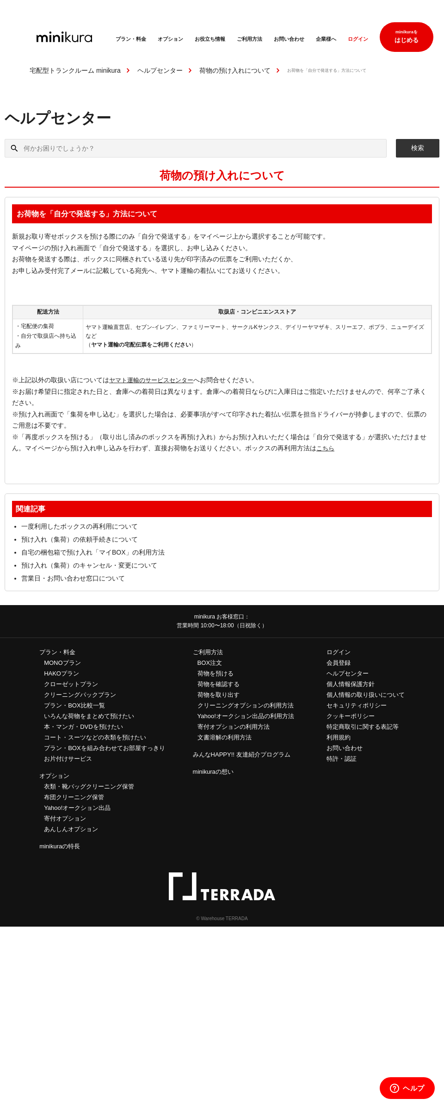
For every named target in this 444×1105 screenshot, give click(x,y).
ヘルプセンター (160, 70)
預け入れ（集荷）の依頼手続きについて (79, 539)
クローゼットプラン (71, 684)
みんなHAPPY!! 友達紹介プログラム (241, 754)
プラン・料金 (131, 39)
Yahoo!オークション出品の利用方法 (245, 716)
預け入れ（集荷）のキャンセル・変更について (89, 565)
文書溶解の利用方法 (224, 737)
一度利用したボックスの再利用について (79, 526)
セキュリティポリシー (357, 705)
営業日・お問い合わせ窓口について (73, 578)
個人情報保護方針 (351, 684)
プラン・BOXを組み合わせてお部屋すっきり (104, 748)
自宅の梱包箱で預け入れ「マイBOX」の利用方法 (93, 552)
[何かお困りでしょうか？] (196, 148)
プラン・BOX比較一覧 (74, 705)
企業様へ (326, 39)
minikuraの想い (213, 771)
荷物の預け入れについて (235, 70)
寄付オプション (65, 818)
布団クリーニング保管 (74, 797)
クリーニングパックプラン (80, 694)
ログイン (358, 39)
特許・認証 (342, 758)
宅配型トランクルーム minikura (75, 70)
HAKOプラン (61, 673)
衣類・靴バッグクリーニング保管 (89, 786)
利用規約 (339, 737)
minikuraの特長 (59, 846)
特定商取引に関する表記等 (363, 726)
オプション (170, 39)
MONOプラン (62, 662)
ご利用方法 (249, 39)
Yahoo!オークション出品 (77, 807)
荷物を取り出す (218, 694)
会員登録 (339, 662)
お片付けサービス (68, 758)
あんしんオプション (71, 829)
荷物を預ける (215, 673)
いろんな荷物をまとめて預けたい (89, 716)
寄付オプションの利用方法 (233, 726)
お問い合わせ (289, 39)
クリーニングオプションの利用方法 (245, 705)
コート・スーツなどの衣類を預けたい (95, 737)
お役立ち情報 (210, 39)
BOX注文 (209, 662)
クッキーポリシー (351, 716)
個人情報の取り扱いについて (366, 694)
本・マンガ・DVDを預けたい (83, 726)
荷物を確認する (218, 684)
